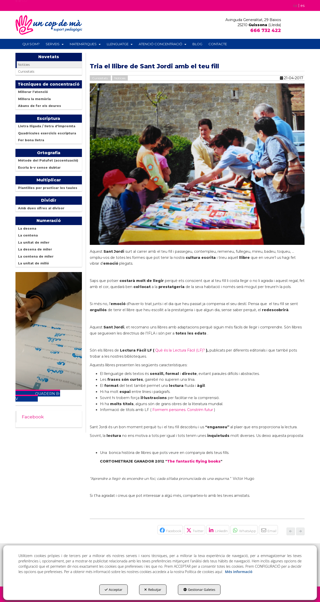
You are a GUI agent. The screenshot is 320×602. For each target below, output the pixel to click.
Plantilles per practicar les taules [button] (47, 188)
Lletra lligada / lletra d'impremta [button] (46, 126)
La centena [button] (28, 235)
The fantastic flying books (194, 461)
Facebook (33, 416)
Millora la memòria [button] (34, 99)
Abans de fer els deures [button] (39, 106)
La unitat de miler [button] (33, 242)
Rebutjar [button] (152, 589)
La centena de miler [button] (36, 256)
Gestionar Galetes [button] (199, 589)
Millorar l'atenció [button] (33, 92)
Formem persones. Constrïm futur (182, 409)
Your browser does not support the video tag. (48, 331)
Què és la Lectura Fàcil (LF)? (180, 350)
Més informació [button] (238, 571)
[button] (18, 7)
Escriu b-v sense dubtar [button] (39, 167)
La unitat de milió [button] (33, 263)
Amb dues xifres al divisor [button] (41, 208)
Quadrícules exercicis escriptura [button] (47, 133)
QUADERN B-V (37, 396)
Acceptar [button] (113, 589)
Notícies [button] (24, 65)
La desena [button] (27, 228)
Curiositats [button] (26, 71)
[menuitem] (298, 5)
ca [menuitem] (295, 5)
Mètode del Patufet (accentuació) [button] (48, 160)
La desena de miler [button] (35, 249)
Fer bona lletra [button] (31, 140)
